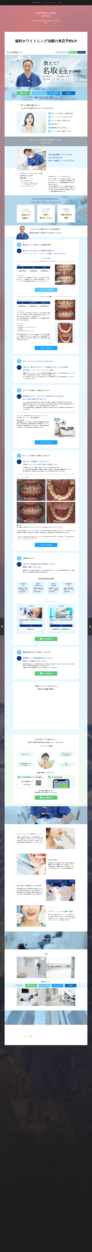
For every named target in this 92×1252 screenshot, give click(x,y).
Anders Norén (49, 1244)
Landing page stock (46, 14)
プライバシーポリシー (50, 2)
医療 (31, 1036)
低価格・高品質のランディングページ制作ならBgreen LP (46, 1237)
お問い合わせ (36, 2)
